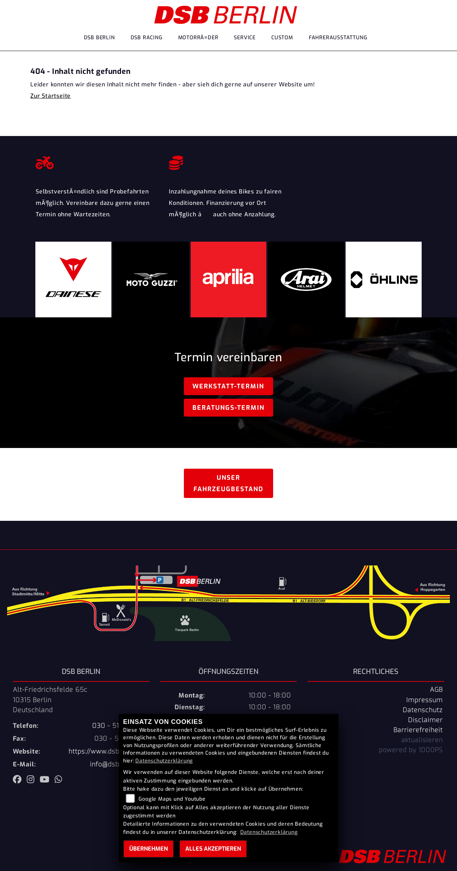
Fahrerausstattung (338, 37)
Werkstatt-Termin (228, 386)
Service (245, 37)
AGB (436, 689)
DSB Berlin (99, 37)
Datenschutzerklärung (164, 760)
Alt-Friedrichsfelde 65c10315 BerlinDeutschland (50, 699)
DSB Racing (146, 37)
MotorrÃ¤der (198, 37)
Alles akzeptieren (213, 848)
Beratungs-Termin (228, 407)
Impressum (424, 700)
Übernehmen (148, 848)
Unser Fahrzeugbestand (228, 483)
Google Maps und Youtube (172, 799)
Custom (282, 37)
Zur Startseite (50, 96)
